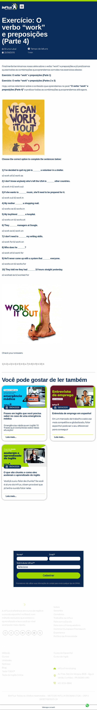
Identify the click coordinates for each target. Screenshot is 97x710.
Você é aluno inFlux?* (26, 563)
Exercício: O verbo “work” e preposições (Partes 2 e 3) (28, 80)
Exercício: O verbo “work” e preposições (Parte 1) (26, 75)
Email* (52, 555)
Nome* (20, 555)
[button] (22, 6)
